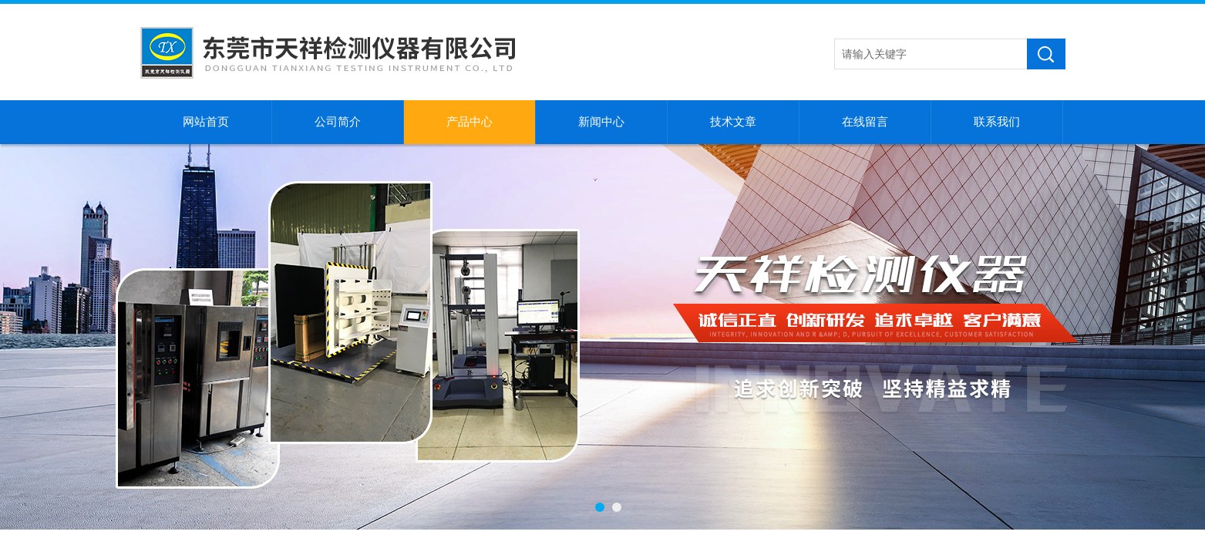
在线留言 (865, 122)
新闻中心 (601, 122)
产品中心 (469, 122)
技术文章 (733, 122)
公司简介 (338, 122)
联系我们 (997, 122)
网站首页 (206, 122)
